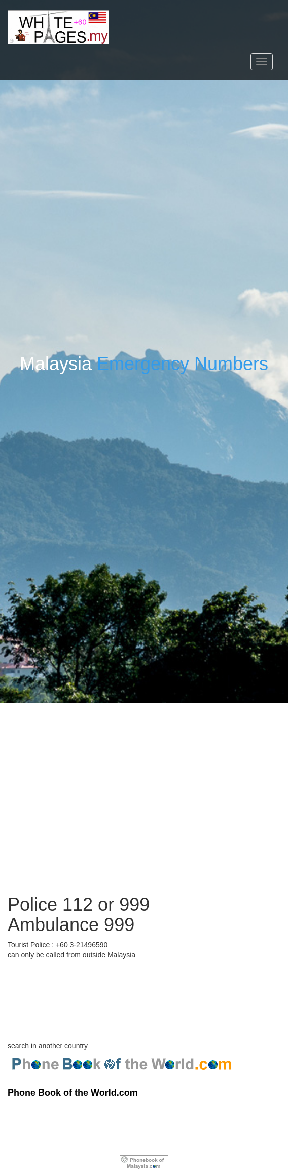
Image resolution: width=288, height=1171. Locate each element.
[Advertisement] (144, 773)
